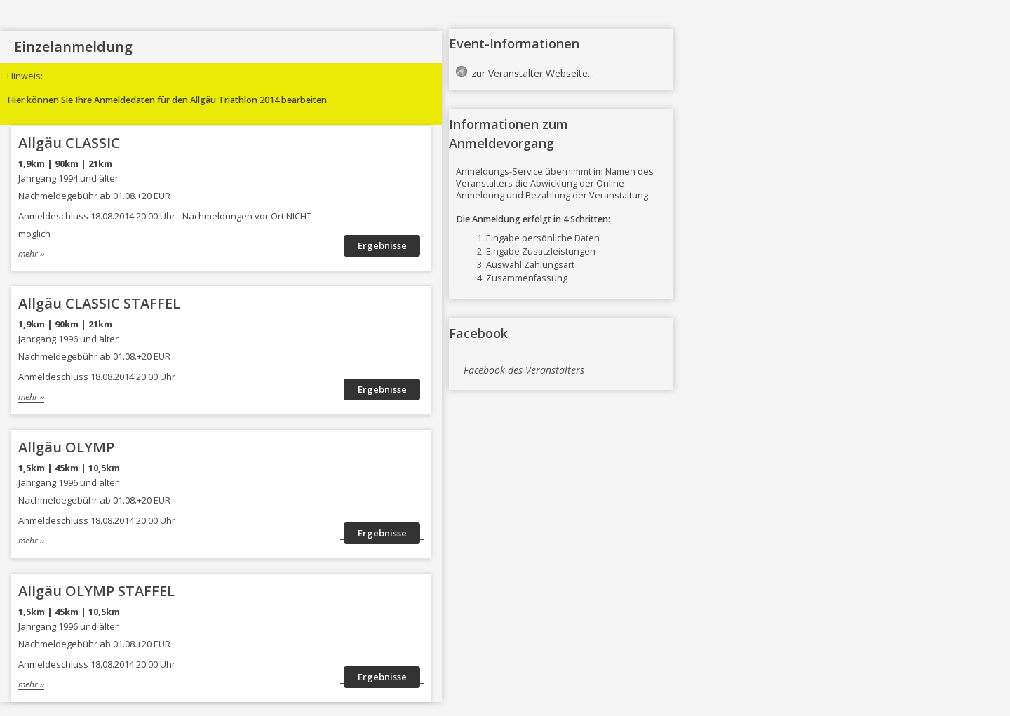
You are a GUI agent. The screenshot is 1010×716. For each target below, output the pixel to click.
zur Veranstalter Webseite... (532, 73)
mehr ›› (31, 253)
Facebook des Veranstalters (524, 370)
